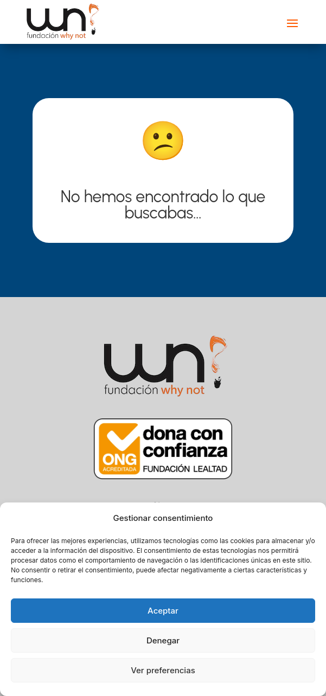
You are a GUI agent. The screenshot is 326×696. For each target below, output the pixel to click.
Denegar (163, 640)
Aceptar (163, 610)
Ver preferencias (163, 670)
